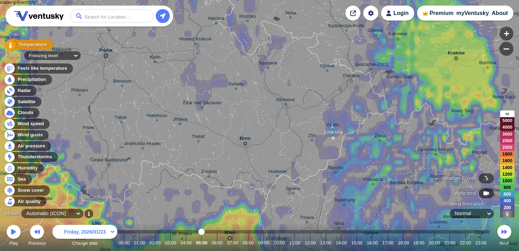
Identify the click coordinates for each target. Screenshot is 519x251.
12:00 (310, 242)
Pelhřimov (156, 116)
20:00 (434, 242)
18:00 (403, 242)
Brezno (437, 177)
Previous (37, 236)
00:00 (124, 242)
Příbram (79, 91)
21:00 (449, 242)
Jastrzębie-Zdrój (371, 65)
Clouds (21, 113)
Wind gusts (26, 135)
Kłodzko (247, 17)
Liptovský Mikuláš (435, 150)
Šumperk (267, 64)
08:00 (248, 242)
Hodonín (277, 172)
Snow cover (26, 190)
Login (401, 13)
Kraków (456, 54)
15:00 (357, 242)
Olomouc (285, 100)
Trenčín (335, 169)
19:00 (418, 242)
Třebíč (198, 137)
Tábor (121, 118)
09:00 (263, 242)
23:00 (481, 242)
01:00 (139, 242)
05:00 (201, 242)
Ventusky (37, 16)
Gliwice (375, 31)
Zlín (312, 136)
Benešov (122, 82)
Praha (105, 51)
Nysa (290, 13)
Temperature (27, 45)
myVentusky (472, 13)
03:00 (170, 242)
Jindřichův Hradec (143, 144)
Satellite (22, 102)
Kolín (155, 58)
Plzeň (39, 85)
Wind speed (26, 124)
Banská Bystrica (406, 183)
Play (14, 236)
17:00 (388, 242)
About (500, 13)
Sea (17, 179)
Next (504, 236)
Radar (20, 91)
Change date (84, 236)
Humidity (23, 168)
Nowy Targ (462, 111)
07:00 (232, 242)
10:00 (279, 242)
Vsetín (332, 125)
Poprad (479, 153)
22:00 (465, 242)
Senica (293, 189)
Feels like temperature (38, 68)
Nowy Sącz (504, 97)
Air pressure (27, 146)
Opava (327, 66)
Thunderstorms (30, 157)
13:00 (325, 242)
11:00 (294, 242)
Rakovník (62, 50)
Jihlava (180, 120)
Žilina (380, 136)
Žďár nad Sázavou (202, 103)
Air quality (25, 202)
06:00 (217, 242)
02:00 (155, 242)
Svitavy (235, 85)
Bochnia (487, 63)
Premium (441, 13)
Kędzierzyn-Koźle (346, 26)
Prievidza (372, 180)
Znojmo (209, 172)
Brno (245, 140)
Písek (88, 128)
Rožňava (494, 191)
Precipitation (27, 80)
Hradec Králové (195, 40)
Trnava (307, 218)
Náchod (216, 19)
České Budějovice (109, 161)
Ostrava (351, 77)
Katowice (398, 35)
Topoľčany (344, 201)
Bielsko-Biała (400, 78)
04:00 (186, 242)
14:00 (341, 242)
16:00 (372, 242)
